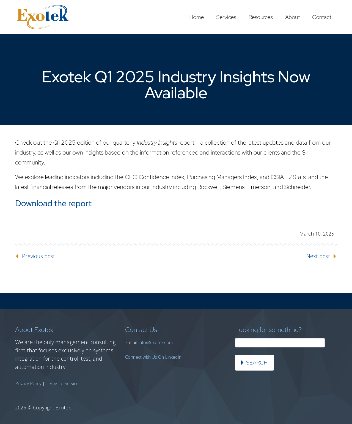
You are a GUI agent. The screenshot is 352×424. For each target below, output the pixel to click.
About (292, 17)
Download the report (53, 203)
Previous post (38, 256)
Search (257, 362)
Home (196, 17)
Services (226, 17)
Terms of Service (62, 383)
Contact (321, 17)
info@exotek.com (156, 342)
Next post (318, 256)
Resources (261, 17)
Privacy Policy (28, 383)
